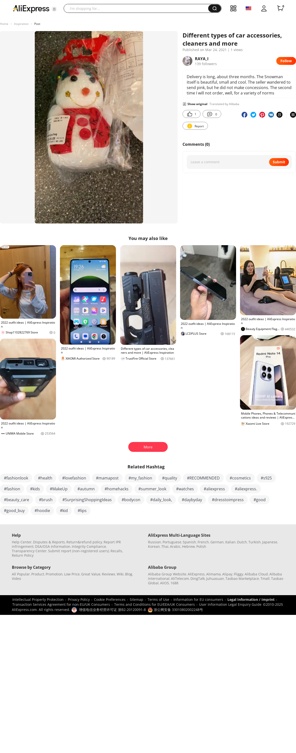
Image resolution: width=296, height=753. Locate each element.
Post (37, 24)
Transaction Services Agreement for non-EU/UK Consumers (61, 604)
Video (16, 578)
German (217, 542)
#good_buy (14, 510)
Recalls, (117, 551)
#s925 (266, 478)
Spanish (189, 542)
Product (37, 574)
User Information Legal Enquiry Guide (230, 604)
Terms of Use (158, 599)
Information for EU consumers (198, 599)
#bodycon (131, 499)
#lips (82, 510)
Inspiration (21, 24)
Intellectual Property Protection (38, 599)
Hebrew (188, 546)
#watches (185, 489)
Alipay (227, 574)
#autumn (86, 489)
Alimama (213, 574)
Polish (201, 546)
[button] (54, 9)
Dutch (242, 542)
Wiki (120, 574)
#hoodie (42, 510)
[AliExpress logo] (31, 9)
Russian (154, 542)
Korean (154, 546)
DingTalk (197, 578)
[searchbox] (137, 8)
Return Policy (23, 555)
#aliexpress (214, 489)
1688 (174, 583)
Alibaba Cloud (256, 574)
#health (45, 478)
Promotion (54, 574)
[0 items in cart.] (280, 8)
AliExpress (196, 574)
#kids (35, 489)
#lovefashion (74, 478)
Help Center (22, 542)
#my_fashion (140, 478)
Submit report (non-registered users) (78, 551)
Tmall (265, 578)
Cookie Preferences (110, 599)
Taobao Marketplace (242, 578)
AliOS (164, 583)
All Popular (21, 574)
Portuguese (172, 542)
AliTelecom (180, 578)
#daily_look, (161, 499)
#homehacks (117, 489)
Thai (164, 546)
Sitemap (136, 599)
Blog (128, 574)
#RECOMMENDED (203, 478)
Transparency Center (29, 551)
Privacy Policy (79, 599)
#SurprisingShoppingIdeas (87, 499)
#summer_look (152, 489)
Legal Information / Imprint (251, 599)
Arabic (175, 546)
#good (260, 499)
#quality (169, 478)
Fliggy (238, 574)
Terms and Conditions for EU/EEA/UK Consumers (154, 604)
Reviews (108, 574)
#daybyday (192, 499)
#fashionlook (16, 478)
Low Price (72, 574)
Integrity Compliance (89, 546)
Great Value (90, 574)
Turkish (254, 542)
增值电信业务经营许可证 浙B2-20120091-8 (112, 609)
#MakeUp (59, 489)
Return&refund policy (84, 542)
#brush (46, 499)
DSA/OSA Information (52, 546)
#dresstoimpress (228, 499)
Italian (230, 542)
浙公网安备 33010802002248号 (175, 609)
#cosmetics (240, 478)
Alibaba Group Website (167, 574)
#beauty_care (16, 499)
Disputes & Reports (49, 542)
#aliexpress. (246, 489)
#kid (64, 510)
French (203, 542)
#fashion (12, 489)
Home (4, 24)
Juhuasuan (215, 578)
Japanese (269, 542)
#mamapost (107, 478)
